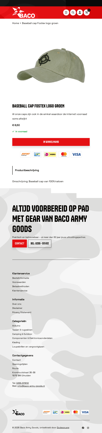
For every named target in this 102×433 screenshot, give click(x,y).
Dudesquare (63, 427)
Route (15, 368)
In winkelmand (51, 142)
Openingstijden (20, 364)
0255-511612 (22, 383)
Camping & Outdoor (22, 334)
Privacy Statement (21, 312)
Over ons (16, 304)
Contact (19, 243)
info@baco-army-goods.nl (31, 386)
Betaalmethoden (20, 286)
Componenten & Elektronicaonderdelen (32, 338)
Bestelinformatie (20, 278)
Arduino (16, 325)
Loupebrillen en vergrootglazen (28, 346)
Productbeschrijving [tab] (27, 170)
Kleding (16, 342)
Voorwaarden (19, 282)
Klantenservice (19, 290)
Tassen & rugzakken (22, 329)
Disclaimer (17, 308)
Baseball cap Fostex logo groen (40, 23)
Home (15, 23)
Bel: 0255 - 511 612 (40, 243)
